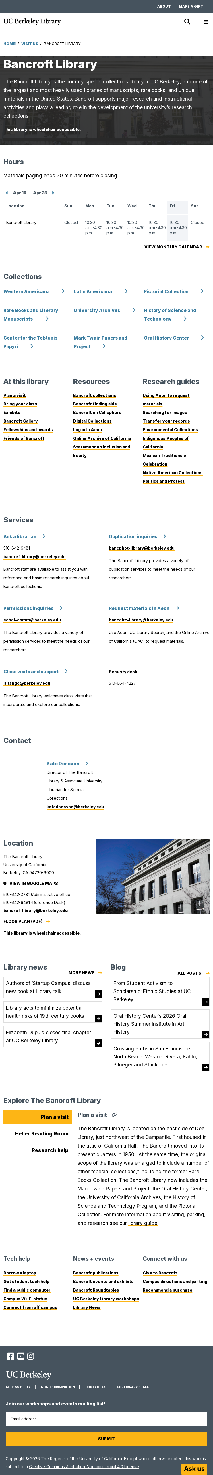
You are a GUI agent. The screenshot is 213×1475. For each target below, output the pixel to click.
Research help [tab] (50, 1150)
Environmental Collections (170, 429)
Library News (87, 1307)
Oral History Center (166, 338)
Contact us (95, 1387)
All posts (193, 973)
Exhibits (11, 412)
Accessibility (18, 1387)
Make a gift (191, 6)
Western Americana (26, 291)
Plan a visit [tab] (55, 1117)
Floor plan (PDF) (22, 921)
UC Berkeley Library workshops (106, 1298)
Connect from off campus (30, 1307)
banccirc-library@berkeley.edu (141, 619)
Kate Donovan (63, 763)
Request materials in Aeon (139, 608)
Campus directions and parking (175, 1281)
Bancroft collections (94, 395)
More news (82, 972)
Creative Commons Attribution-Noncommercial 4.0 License (84, 1466)
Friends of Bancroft (23, 438)
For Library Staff (133, 1387)
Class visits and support (31, 671)
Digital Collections (92, 421)
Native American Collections (173, 472)
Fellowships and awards (28, 429)
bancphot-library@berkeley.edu (142, 548)
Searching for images (165, 412)
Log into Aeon (87, 429)
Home (9, 43)
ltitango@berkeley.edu (26, 683)
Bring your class (20, 403)
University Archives (97, 310)
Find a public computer (27, 1290)
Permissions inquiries (28, 608)
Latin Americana (93, 291)
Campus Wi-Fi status (25, 1298)
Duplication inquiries (133, 536)
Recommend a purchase (167, 1290)
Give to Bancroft (160, 1272)
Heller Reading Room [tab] (42, 1134)
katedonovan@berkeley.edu (75, 806)
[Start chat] (194, 1469)
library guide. (143, 1223)
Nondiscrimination (58, 1387)
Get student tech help (26, 1281)
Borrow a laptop (19, 1272)
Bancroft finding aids (95, 403)
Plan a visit (14, 395)
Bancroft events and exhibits (103, 1281)
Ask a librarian (19, 536)
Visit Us (29, 43)
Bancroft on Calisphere (97, 412)
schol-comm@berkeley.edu (32, 619)
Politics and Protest (164, 481)
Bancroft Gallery (20, 421)
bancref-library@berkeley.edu (34, 556)
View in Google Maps (31, 883)
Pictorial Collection (166, 291)
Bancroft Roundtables (96, 1290)
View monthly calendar (173, 246)
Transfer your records (166, 421)
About (164, 6)
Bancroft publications (96, 1272)
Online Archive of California (102, 438)
